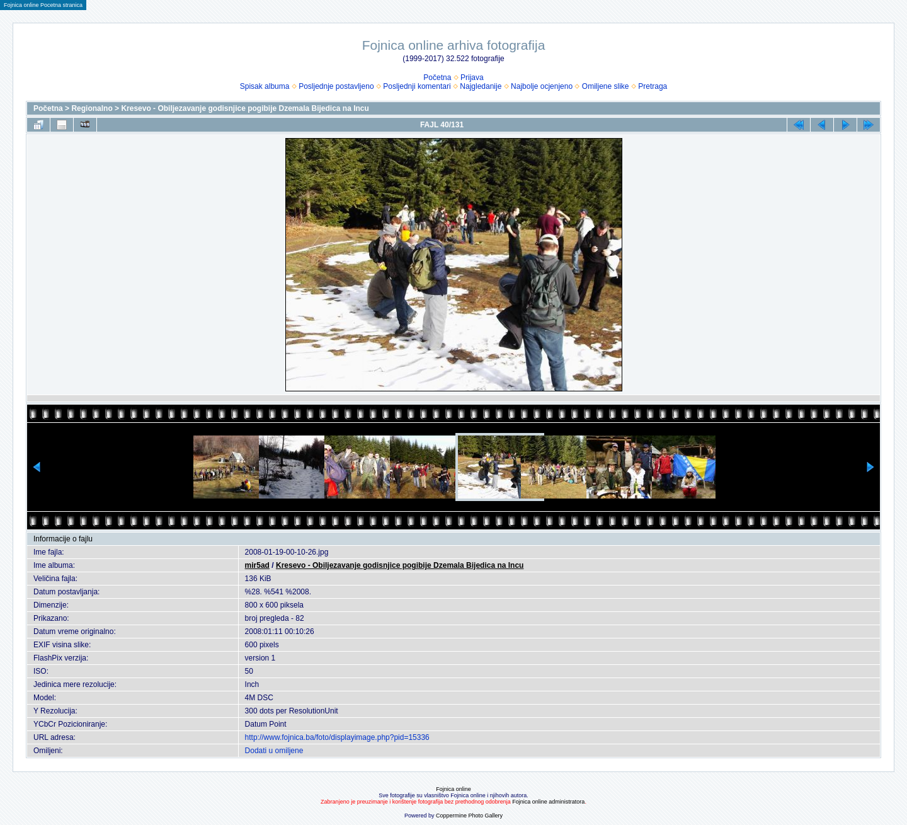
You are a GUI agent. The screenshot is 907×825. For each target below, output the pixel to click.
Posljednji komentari (416, 86)
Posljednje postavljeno (336, 86)
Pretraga (652, 86)
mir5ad (257, 565)
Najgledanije (480, 86)
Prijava (472, 77)
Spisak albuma (265, 86)
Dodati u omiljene (274, 750)
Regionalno (91, 108)
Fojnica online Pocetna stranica (43, 5)
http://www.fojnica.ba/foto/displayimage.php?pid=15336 (337, 737)
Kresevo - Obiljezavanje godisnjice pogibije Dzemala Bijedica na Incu (244, 108)
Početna (437, 77)
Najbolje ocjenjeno (542, 86)
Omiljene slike (605, 86)
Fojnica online (453, 789)
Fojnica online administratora (548, 802)
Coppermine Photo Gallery (469, 815)
